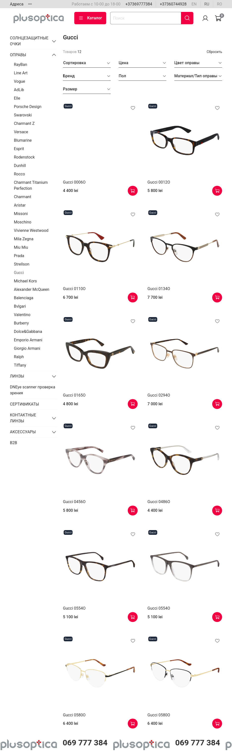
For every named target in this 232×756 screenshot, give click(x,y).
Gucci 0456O (74, 501)
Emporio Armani (28, 340)
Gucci (19, 272)
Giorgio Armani (27, 348)
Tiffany (20, 365)
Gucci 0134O (159, 288)
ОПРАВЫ (18, 55)
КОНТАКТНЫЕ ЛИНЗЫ (23, 418)
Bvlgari (20, 306)
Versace (21, 132)
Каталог (90, 18)
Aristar (20, 205)
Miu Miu (21, 247)
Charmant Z (24, 123)
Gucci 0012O (159, 182)
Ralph (19, 356)
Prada (19, 255)
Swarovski (23, 115)
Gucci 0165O (74, 395)
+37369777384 (138, 4)
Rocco (19, 174)
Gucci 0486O (159, 501)
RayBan (20, 64)
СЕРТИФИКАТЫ (24, 404)
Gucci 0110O (74, 288)
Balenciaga (23, 298)
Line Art (20, 73)
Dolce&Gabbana (28, 331)
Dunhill (20, 165)
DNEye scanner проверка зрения (32, 390)
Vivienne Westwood (31, 230)
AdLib (19, 89)
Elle (17, 98)
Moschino (22, 222)
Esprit (19, 148)
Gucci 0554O (74, 608)
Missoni (21, 213)
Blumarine (23, 140)
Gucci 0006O (74, 182)
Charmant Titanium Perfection (31, 185)
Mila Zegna (23, 239)
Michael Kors (25, 281)
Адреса (17, 4)
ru (206, 4)
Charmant (22, 196)
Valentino (22, 314)
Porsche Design (27, 106)
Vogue (19, 81)
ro (219, 4)
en (194, 4)
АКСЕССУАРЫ (23, 432)
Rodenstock (24, 157)
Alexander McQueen (31, 289)
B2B (13, 442)
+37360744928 (173, 4)
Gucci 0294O (159, 395)
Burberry (21, 323)
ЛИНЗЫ (17, 376)
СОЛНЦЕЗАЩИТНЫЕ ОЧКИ (29, 41)
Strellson (21, 264)
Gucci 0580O (74, 715)
